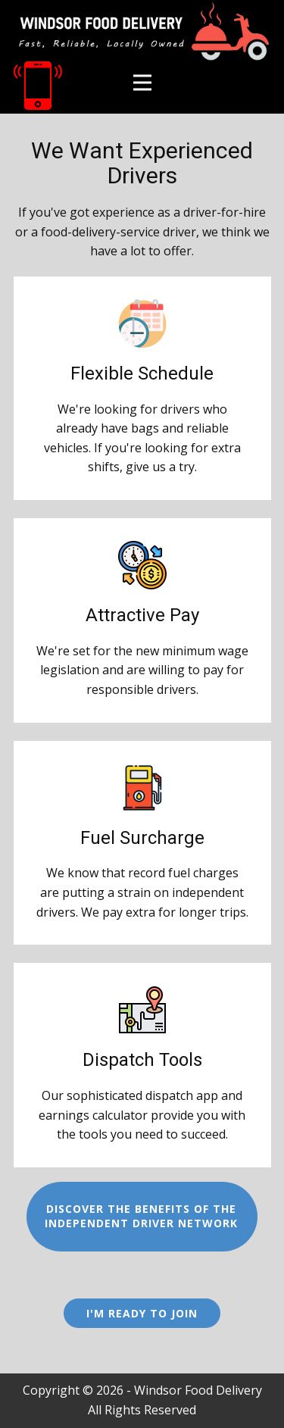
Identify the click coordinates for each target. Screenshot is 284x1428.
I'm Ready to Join (142, 1313)
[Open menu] (142, 82)
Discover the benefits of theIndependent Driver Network (141, 1216)
